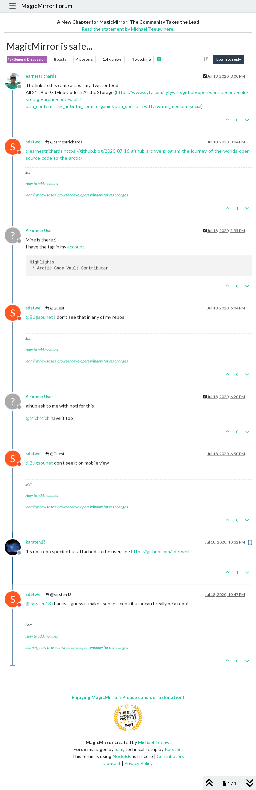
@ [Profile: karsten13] (38, 603)
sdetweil (34, 141)
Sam (119, 749)
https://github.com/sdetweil (160, 551)
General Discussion (27, 59)
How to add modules (41, 183)
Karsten (173, 749)
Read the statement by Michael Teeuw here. (128, 29)
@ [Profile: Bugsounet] (39, 317)
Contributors (170, 756)
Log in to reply (228, 59)
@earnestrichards (63, 141)
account (75, 246)
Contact (112, 763)
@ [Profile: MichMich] (38, 418)
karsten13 (35, 542)
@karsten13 (58, 594)
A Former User (39, 230)
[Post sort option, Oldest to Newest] (205, 59)
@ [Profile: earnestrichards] (44, 151)
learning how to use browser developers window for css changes (76, 194)
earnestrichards (41, 76)
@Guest (54, 307)
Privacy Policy (138, 763)
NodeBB (121, 756)
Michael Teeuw (154, 742)
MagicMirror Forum (46, 5)
